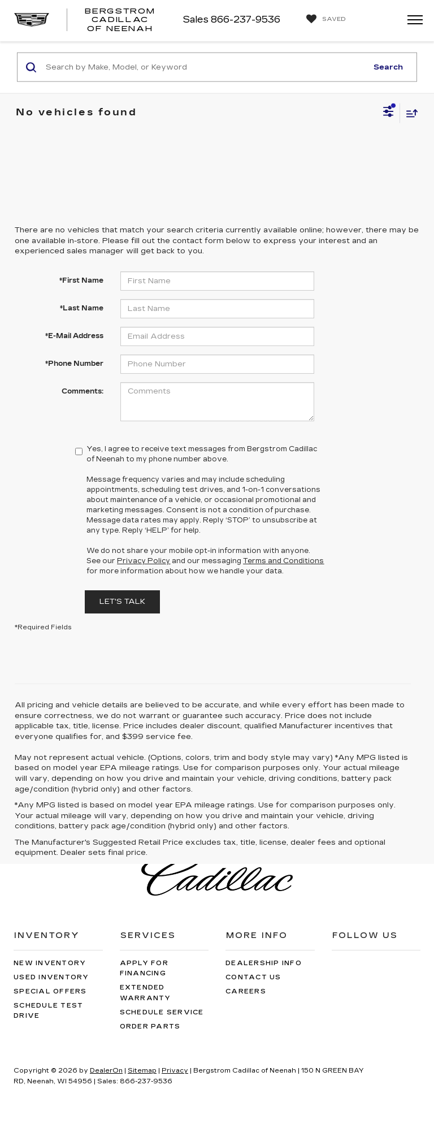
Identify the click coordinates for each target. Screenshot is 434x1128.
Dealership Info (263, 963)
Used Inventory (51, 977)
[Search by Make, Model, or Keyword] (205, 67)
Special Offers (50, 991)
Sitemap (142, 1070)
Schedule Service (162, 1012)
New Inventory (50, 963)
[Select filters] (388, 113)
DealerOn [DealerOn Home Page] (106, 1070)
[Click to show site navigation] (411, 20)
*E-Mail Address (74, 336)
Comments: (82, 391)
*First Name (81, 280)
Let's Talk (122, 601)
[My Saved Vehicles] (323, 19)
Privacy (175, 1070)
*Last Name (81, 308)
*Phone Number (74, 364)
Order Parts (150, 1026)
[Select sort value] (409, 113)
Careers (245, 991)
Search (388, 66)
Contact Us (253, 977)
